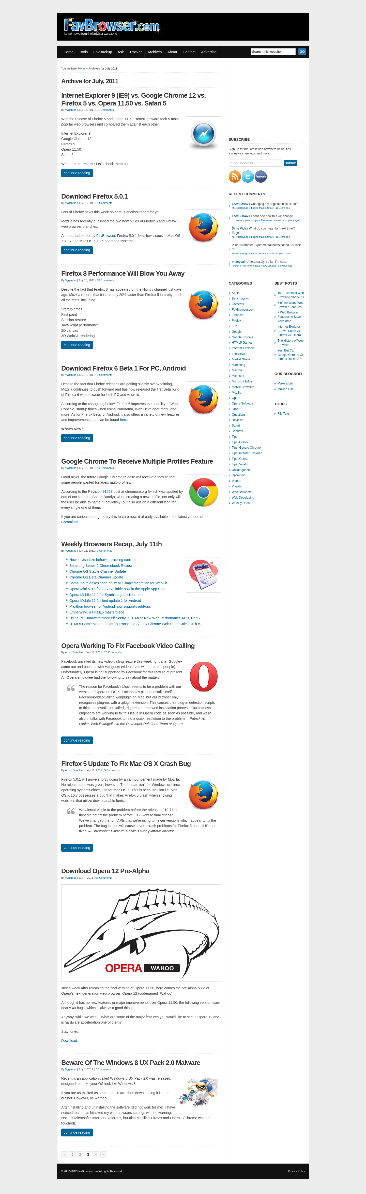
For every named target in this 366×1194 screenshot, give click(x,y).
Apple (236, 293)
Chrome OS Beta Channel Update (96, 577)
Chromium (69, 522)
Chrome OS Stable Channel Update (97, 571)
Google (237, 331)
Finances (238, 315)
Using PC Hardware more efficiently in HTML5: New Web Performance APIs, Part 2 (135, 618)
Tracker (135, 52)
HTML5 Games (242, 342)
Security (237, 431)
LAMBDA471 (241, 204)
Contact (189, 52)
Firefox (236, 320)
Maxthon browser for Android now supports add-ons (110, 606)
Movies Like (286, 389)
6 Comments (104, 374)
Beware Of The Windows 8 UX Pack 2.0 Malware (130, 1062)
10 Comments (105, 467)
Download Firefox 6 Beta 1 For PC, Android (123, 368)
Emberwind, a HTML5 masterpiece (96, 612)
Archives (154, 52)
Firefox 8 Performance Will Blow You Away (123, 273)
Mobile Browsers (243, 387)
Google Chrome (242, 337)
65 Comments (103, 877)
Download (69, 1041)
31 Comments (105, 109)
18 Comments (105, 280)
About (172, 52)
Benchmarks (240, 298)
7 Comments (103, 1069)
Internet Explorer (243, 348)
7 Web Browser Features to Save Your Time (289, 317)
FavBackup (102, 52)
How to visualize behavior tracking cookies (102, 560)
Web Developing (243, 497)
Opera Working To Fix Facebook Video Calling (128, 645)
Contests (238, 304)
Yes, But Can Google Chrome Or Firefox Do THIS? (290, 355)
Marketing (238, 365)
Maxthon (237, 370)
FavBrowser (105, 236)
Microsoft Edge (242, 381)
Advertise (209, 52)
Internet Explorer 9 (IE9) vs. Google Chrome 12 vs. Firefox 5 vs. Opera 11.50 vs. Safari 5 (133, 99)
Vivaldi (236, 486)
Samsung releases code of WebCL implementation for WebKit (118, 583)
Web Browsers (242, 492)
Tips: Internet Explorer (247, 453)
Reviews (237, 420)
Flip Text (283, 413)
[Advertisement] (267, 96)
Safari (236, 425)
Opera (236, 398)
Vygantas (70, 109)
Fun (234, 326)
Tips (234, 436)
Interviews (239, 354)
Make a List (285, 383)
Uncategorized (241, 470)
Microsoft (238, 376)
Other (235, 409)
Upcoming (239, 475)
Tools (83, 52)
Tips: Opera (240, 459)
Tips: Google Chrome (246, 447)
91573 (108, 491)
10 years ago (283, 207)
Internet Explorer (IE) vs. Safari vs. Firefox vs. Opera (289, 331)
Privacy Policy (296, 1171)
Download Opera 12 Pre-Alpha (105, 871)
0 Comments (104, 550)
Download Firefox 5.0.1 (94, 196)
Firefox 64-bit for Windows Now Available (254, 265)
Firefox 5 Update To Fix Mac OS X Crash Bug (126, 763)
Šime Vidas (240, 228)
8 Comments (104, 202)
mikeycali (239, 262)
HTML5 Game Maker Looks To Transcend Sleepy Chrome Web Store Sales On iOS (135, 624)
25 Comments (112, 652)
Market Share (241, 359)
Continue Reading (77, 173)
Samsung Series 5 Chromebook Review (100, 566)
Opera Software (242, 403)
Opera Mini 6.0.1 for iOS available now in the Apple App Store (117, 589)
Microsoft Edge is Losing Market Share (253, 207)
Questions (239, 414)
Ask (121, 52)
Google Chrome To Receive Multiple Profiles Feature (137, 461)
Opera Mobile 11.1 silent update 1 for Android (105, 601)
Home (68, 52)
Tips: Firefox (240, 442)
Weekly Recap (241, 503)
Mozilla (236, 392)
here (123, 420)
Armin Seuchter (74, 652)
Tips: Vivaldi (240, 464)
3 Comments (111, 770)
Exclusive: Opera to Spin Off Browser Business (257, 220)
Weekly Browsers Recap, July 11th (111, 544)
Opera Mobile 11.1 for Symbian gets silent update (108, 595)
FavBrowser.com (243, 309)
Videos (236, 481)
